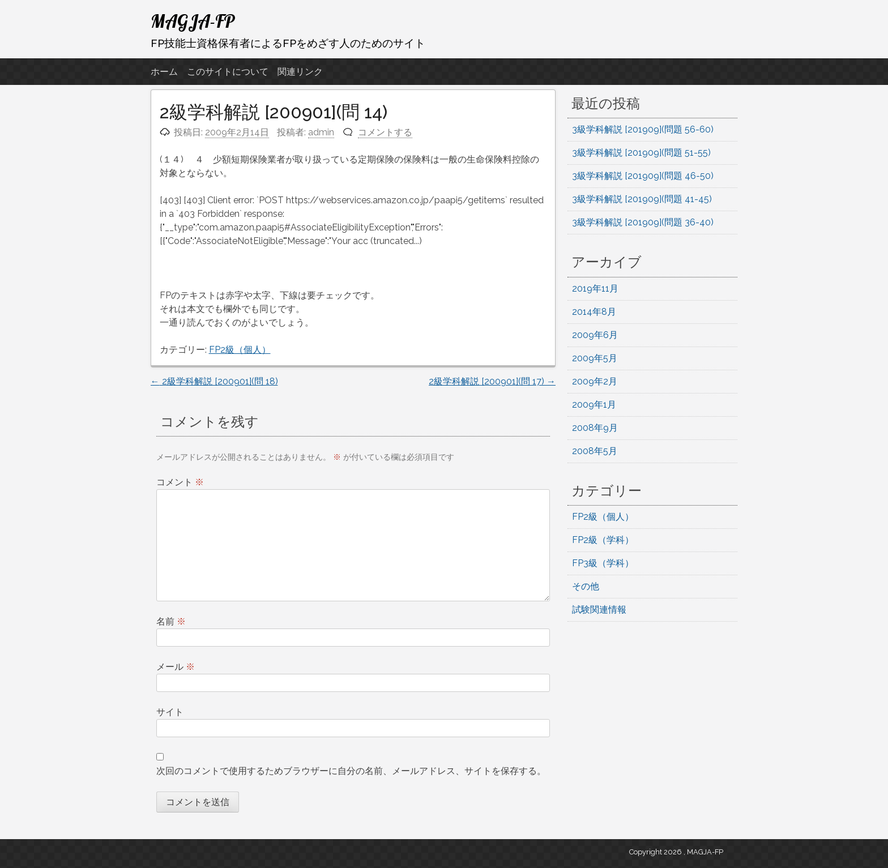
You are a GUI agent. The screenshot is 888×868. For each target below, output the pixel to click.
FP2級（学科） (603, 540)
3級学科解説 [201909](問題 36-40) (643, 222)
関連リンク (300, 71)
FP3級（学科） (603, 563)
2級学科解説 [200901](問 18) (214, 381)
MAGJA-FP (193, 21)
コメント (180, 482)
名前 (171, 621)
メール (175, 666)
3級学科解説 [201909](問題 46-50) (643, 175)
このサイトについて (227, 71)
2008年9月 (595, 427)
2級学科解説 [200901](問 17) (492, 381)
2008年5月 (594, 451)
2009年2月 (594, 381)
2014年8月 (594, 311)
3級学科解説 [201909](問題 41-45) (642, 199)
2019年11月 (595, 288)
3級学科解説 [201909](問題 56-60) (643, 129)
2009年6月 (595, 335)
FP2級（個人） (240, 349)
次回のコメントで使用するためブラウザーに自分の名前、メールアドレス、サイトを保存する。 (351, 771)
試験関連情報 (599, 609)
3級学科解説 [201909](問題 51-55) (641, 152)
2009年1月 (594, 404)
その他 (585, 586)
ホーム (164, 71)
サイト (169, 712)
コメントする (385, 132)
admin (321, 132)
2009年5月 (594, 358)
